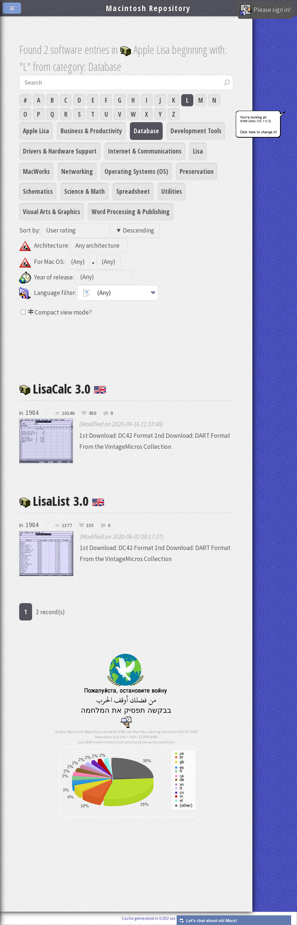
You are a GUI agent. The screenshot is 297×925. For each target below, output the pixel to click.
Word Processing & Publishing (130, 211)
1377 (67, 525)
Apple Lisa (36, 130)
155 (90, 525)
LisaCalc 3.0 (62, 388)
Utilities (171, 191)
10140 (68, 413)
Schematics (38, 191)
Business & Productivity (91, 130)
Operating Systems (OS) (136, 171)
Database (146, 130)
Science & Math (84, 191)
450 (92, 413)
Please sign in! (265, 10)
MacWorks (36, 171)
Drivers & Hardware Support (60, 151)
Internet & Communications (145, 151)
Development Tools (195, 130)
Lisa (198, 151)
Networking (77, 171)
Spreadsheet (133, 191)
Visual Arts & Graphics (51, 211)
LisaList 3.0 (61, 500)
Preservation (197, 171)
